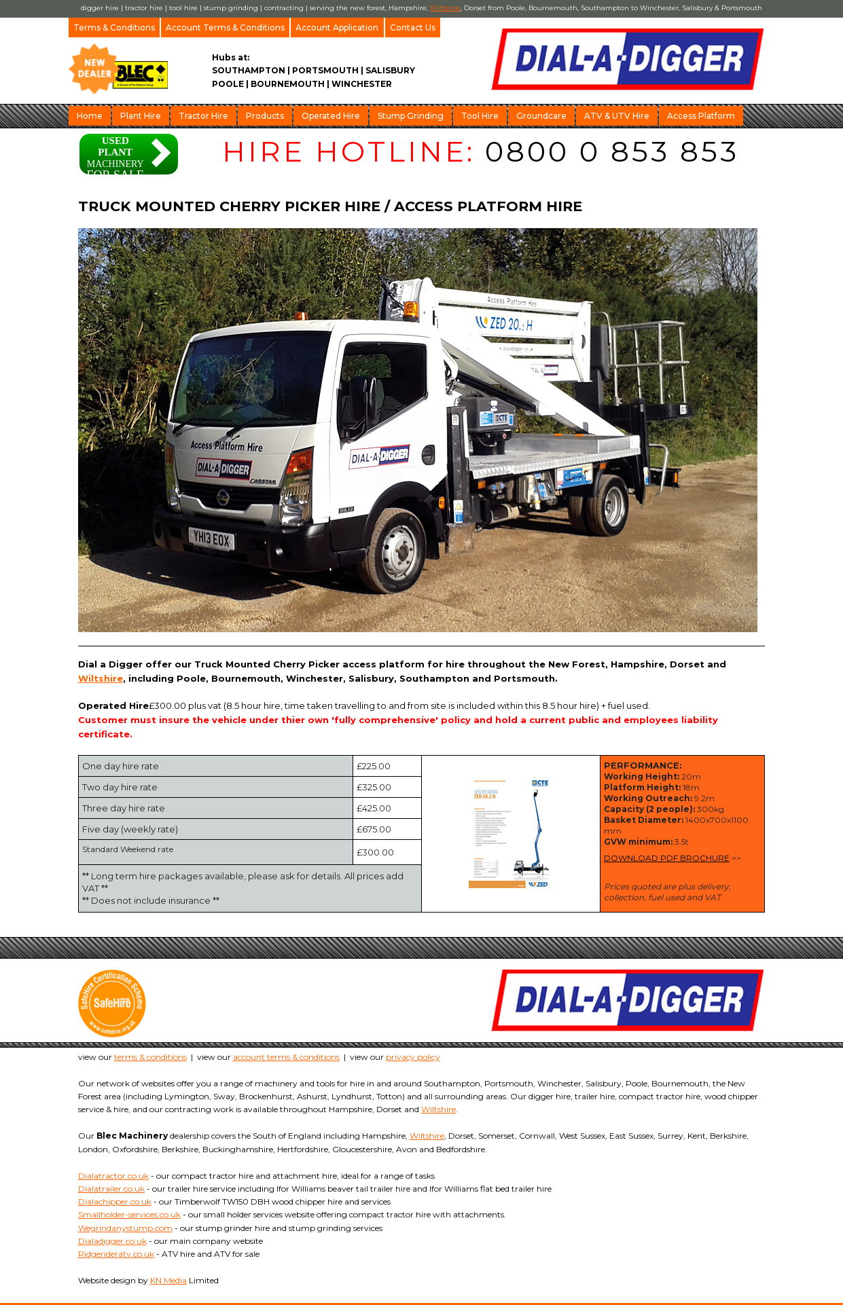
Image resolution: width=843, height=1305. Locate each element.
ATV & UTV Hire (616, 116)
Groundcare (541, 116)
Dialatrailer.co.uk (111, 1188)
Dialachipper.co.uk (114, 1201)
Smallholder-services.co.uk (129, 1214)
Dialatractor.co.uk (113, 1176)
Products (265, 116)
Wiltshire (445, 7)
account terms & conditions (286, 1057)
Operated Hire (331, 116)
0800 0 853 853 (612, 151)
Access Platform (701, 116)
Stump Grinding (411, 116)
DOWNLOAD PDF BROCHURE (667, 858)
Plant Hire (140, 116)
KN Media (168, 1280)
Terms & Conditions (114, 27)
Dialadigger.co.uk (112, 1241)
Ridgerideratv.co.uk (116, 1254)
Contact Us (412, 27)
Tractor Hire (203, 116)
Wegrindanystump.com (125, 1228)
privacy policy (413, 1057)
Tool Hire (480, 116)
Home (90, 116)
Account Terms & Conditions (225, 27)
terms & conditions (150, 1057)
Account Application (336, 27)
